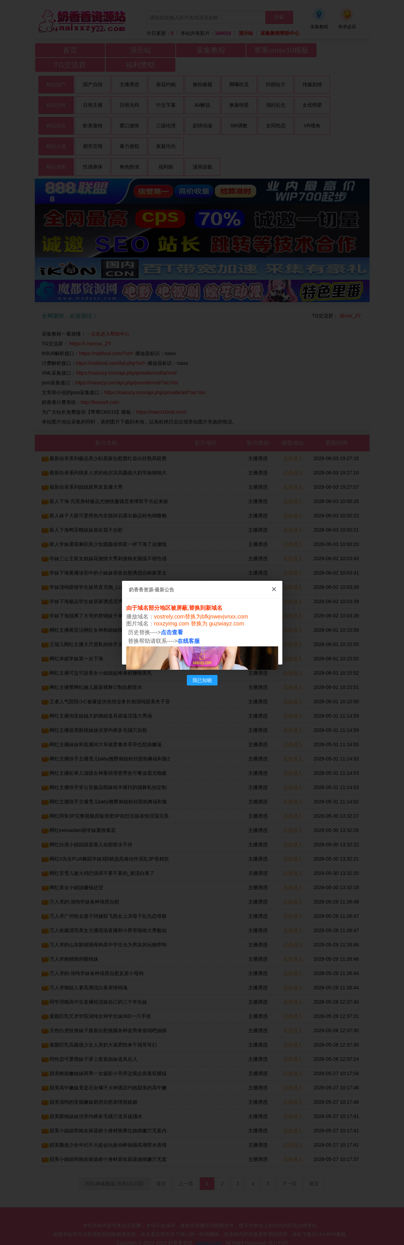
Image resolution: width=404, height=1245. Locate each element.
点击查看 (172, 632)
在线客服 (188, 641)
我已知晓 (202, 680)
